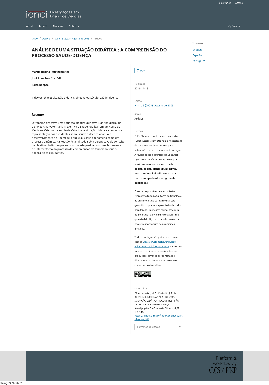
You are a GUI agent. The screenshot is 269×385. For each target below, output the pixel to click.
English (197, 49)
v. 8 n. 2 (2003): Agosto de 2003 (72, 38)
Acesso (239, 2)
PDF (142, 70)
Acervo (43, 26)
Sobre (73, 26)
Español (197, 55)
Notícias (58, 26)
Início (35, 38)
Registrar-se (224, 2)
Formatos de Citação (148, 327)
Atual (29, 26)
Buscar (234, 26)
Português (198, 61)
